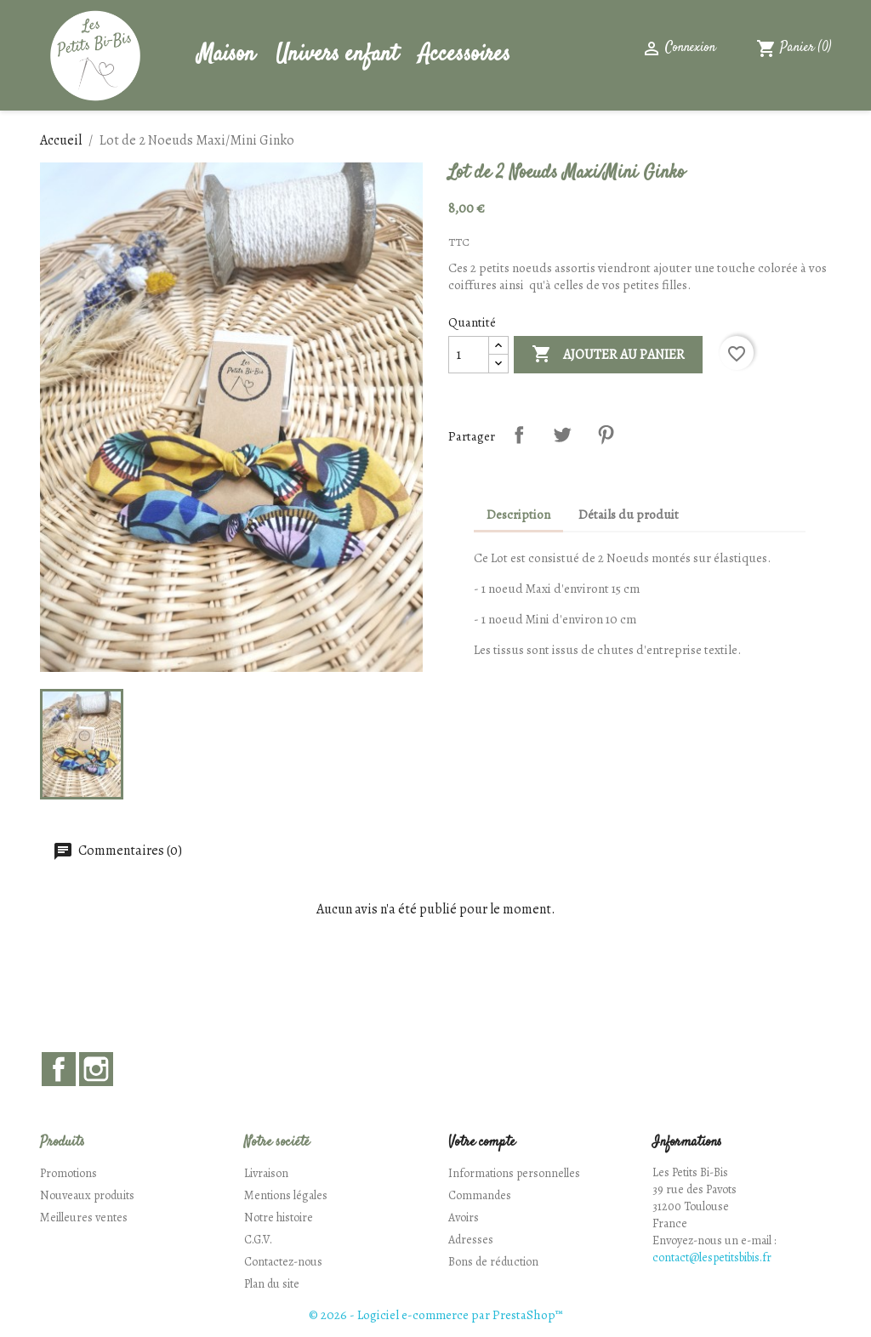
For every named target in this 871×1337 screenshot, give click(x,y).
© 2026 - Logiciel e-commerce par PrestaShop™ (435, 1314)
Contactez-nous (283, 1262)
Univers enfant (337, 55)
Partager (519, 435)
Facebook (59, 1069)
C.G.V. (258, 1240)
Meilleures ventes (84, 1217)
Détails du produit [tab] (628, 514)
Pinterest (606, 435)
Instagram (96, 1069)
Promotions (68, 1173)
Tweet (562, 435)
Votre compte (481, 1142)
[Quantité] (468, 354)
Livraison (266, 1173)
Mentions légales (285, 1195)
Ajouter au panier (608, 355)
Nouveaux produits (87, 1195)
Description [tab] (518, 514)
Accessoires (464, 55)
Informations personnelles (514, 1173)
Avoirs (463, 1217)
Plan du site (271, 1284)
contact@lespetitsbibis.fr (711, 1257)
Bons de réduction (493, 1262)
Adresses (470, 1240)
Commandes (479, 1195)
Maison (226, 55)
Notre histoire (278, 1217)
